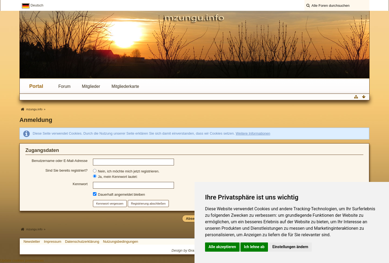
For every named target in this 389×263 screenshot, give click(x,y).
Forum (64, 86)
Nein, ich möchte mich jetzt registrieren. (126, 171)
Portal (36, 86)
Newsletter (32, 241)
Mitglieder (91, 86)
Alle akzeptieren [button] (222, 247)
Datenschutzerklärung (82, 241)
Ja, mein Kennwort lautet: (115, 176)
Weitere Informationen (253, 133)
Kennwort (80, 184)
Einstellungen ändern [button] (290, 247)
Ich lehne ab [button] (254, 247)
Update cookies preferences (22, 260)
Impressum (52, 241)
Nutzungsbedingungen (120, 241)
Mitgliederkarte (125, 86)
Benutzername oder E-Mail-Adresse (60, 161)
